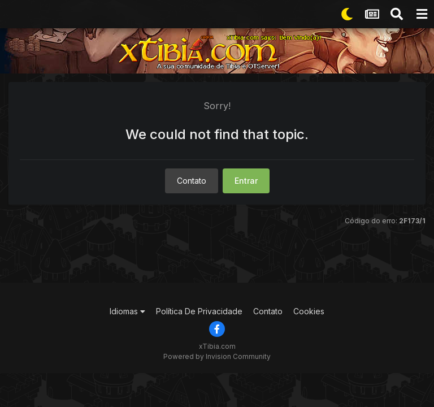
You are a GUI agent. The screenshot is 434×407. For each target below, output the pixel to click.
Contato (191, 180)
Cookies (308, 311)
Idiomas (127, 311)
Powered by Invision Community (217, 356)
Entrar (246, 180)
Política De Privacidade (199, 311)
